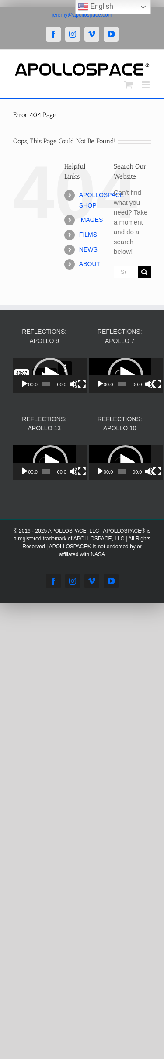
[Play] (24, 384)
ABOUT (89, 263)
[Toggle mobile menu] (146, 84)
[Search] (144, 272)
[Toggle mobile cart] (128, 84)
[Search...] (126, 272)
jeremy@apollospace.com (82, 15)
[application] (55, 375)
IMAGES (91, 219)
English (95, 7)
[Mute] (80, 384)
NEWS (88, 249)
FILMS (88, 234)
